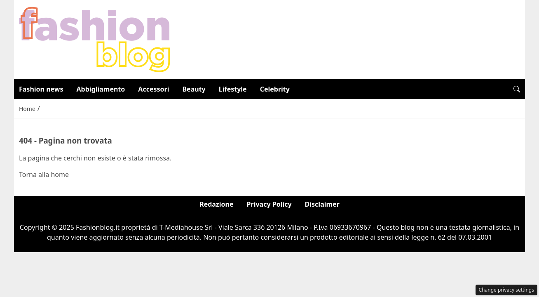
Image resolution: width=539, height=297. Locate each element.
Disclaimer (322, 204)
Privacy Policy (269, 204)
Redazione (216, 204)
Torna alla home (44, 174)
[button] (516, 89)
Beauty (193, 89)
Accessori (153, 89)
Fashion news (41, 89)
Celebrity (275, 89)
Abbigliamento (101, 89)
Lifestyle (233, 89)
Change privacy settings (506, 289)
